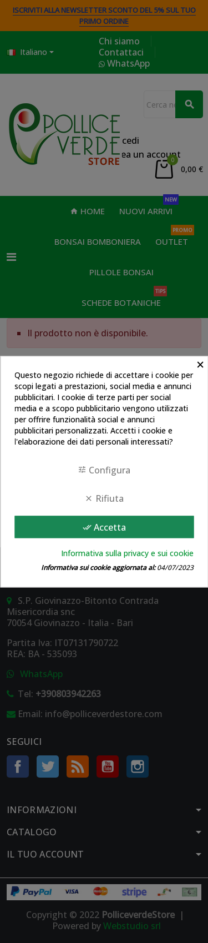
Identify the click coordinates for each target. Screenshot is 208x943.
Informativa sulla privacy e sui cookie (127, 553)
